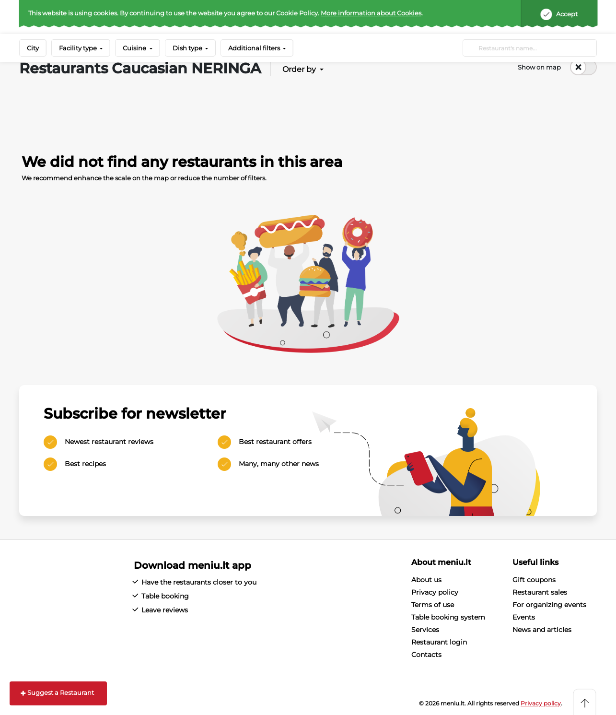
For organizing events (549, 604)
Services (425, 629)
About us (426, 579)
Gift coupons (534, 579)
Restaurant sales (539, 592)
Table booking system (448, 617)
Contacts (426, 654)
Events (523, 617)
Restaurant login (439, 642)
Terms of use (432, 604)
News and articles (541, 629)
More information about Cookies (371, 13)
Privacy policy (434, 592)
